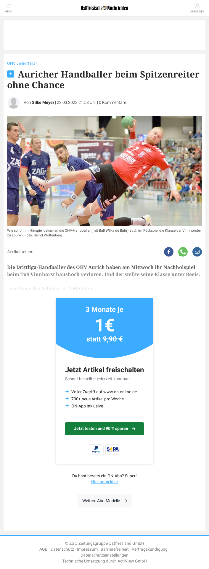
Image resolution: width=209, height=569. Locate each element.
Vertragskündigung (150, 549)
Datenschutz (62, 549)
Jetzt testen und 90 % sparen (104, 428)
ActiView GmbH (132, 561)
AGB (43, 549)
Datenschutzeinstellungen (104, 555)
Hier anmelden (104, 482)
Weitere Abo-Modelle (104, 501)
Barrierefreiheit (115, 549)
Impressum (87, 549)
